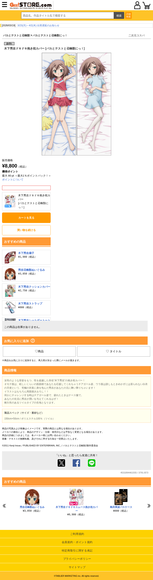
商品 (39, 351)
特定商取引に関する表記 (77, 550)
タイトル (113, 351)
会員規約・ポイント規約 (77, 542)
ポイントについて (12, 179)
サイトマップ (77, 567)
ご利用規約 (77, 533)
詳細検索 (128, 15)
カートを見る (26, 217)
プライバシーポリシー (77, 558)
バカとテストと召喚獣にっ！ (50, 35)
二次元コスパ (136, 35)
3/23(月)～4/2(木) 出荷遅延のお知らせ (38, 25)
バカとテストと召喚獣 (16, 35)
